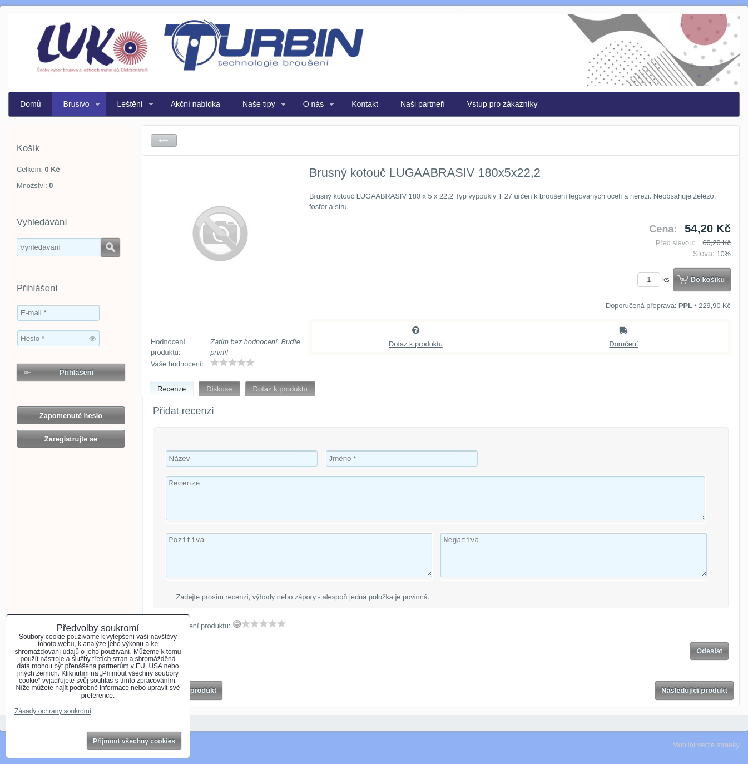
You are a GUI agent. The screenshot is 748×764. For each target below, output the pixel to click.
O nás (313, 104)
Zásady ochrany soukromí (52, 711)
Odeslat (709, 651)
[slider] (232, 362)
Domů (30, 104)
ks (655, 279)
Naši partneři (422, 104)
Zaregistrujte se (70, 439)
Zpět (164, 140)
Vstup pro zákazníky (502, 104)
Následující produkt (694, 690)
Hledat (110, 247)
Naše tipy (258, 104)
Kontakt (364, 104)
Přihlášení (76, 372)
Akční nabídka (195, 104)
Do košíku (708, 279)
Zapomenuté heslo (70, 415)
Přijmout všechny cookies (134, 741)
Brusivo (76, 104)
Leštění (130, 104)
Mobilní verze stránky (706, 745)
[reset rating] (236, 623)
